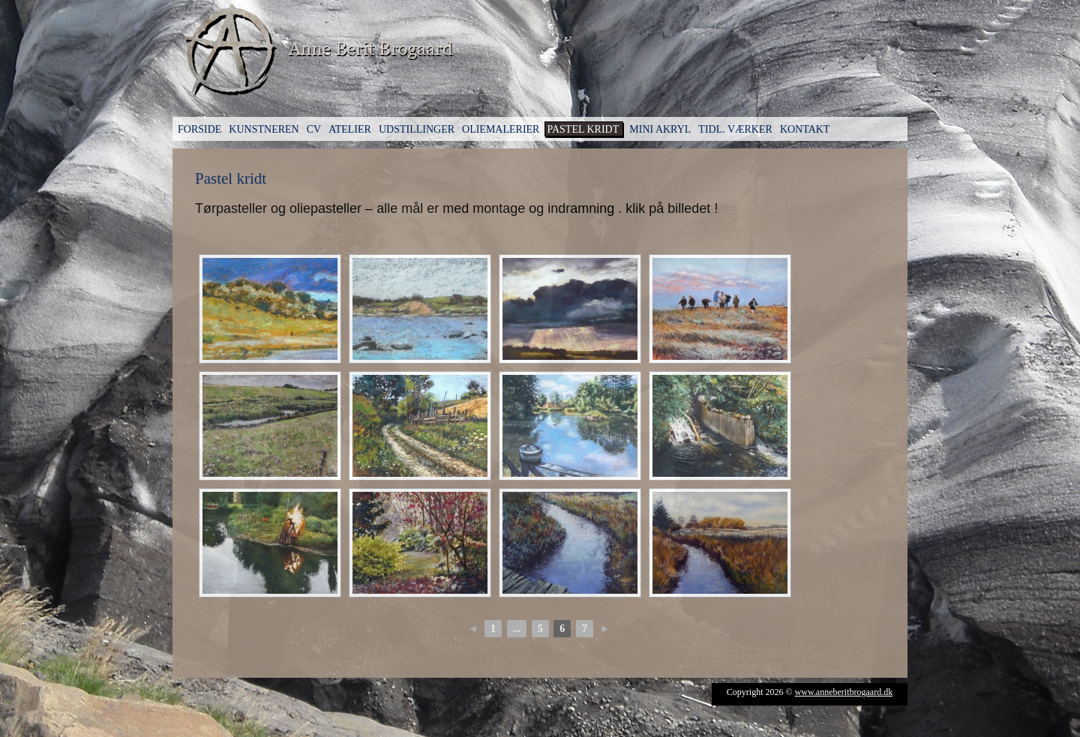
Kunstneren (263, 129)
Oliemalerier (500, 129)
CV (314, 129)
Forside (199, 129)
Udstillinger (416, 129)
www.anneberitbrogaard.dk (844, 692)
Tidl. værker (735, 129)
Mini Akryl (660, 129)
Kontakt (805, 129)
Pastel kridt (583, 129)
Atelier (349, 129)
